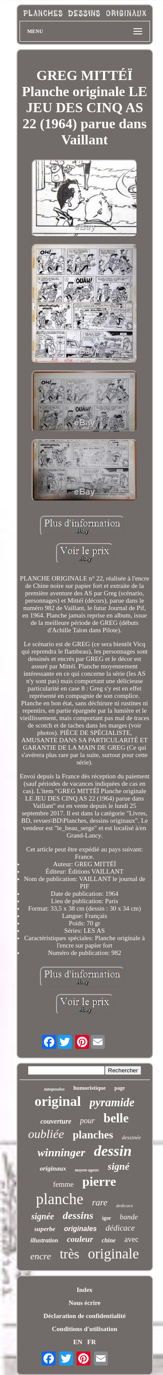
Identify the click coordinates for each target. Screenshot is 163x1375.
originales (80, 1228)
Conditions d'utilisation (84, 1328)
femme (63, 1184)
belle (116, 1118)
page (119, 1088)
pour (87, 1120)
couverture (55, 1121)
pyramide (112, 1102)
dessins (78, 1215)
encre (40, 1256)
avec (131, 1239)
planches (93, 1135)
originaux (53, 1168)
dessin (113, 1151)
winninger (61, 1152)
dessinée (131, 1137)
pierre (99, 1181)
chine (109, 1240)
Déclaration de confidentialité (84, 1315)
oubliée (46, 1134)
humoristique (89, 1088)
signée (42, 1216)
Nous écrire (84, 1302)
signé (119, 1166)
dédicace (120, 1227)
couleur (80, 1239)
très (69, 1254)
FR (91, 1341)
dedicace (124, 1205)
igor (106, 1218)
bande (129, 1217)
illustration (44, 1240)
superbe (44, 1228)
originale (113, 1254)
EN (77, 1341)
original (57, 1101)
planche (59, 1199)
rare (99, 1202)
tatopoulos (54, 1088)
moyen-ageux (87, 1170)
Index (85, 1289)
